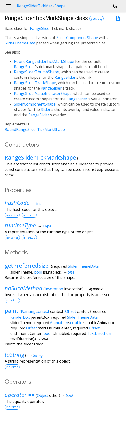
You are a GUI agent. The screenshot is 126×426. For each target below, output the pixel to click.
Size (71, 272)
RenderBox (20, 317)
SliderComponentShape (77, 37)
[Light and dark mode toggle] (115, 6)
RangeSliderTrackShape (35, 82)
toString (14, 354)
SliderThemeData (20, 43)
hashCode (17, 203)
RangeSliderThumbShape (36, 71)
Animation (59, 322)
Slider (45, 109)
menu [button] (8, 6)
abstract (96, 18)
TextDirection (99, 333)
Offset (70, 311)
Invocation (54, 288)
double (76, 322)
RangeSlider (40, 28)
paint (11, 310)
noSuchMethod (23, 288)
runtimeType (20, 225)
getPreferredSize (26, 265)
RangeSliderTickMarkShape (40, 157)
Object (42, 395)
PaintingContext (35, 311)
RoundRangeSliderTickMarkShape (44, 61)
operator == (20, 395)
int (38, 203)
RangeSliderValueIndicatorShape (43, 93)
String (38, 355)
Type (47, 226)
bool (38, 272)
